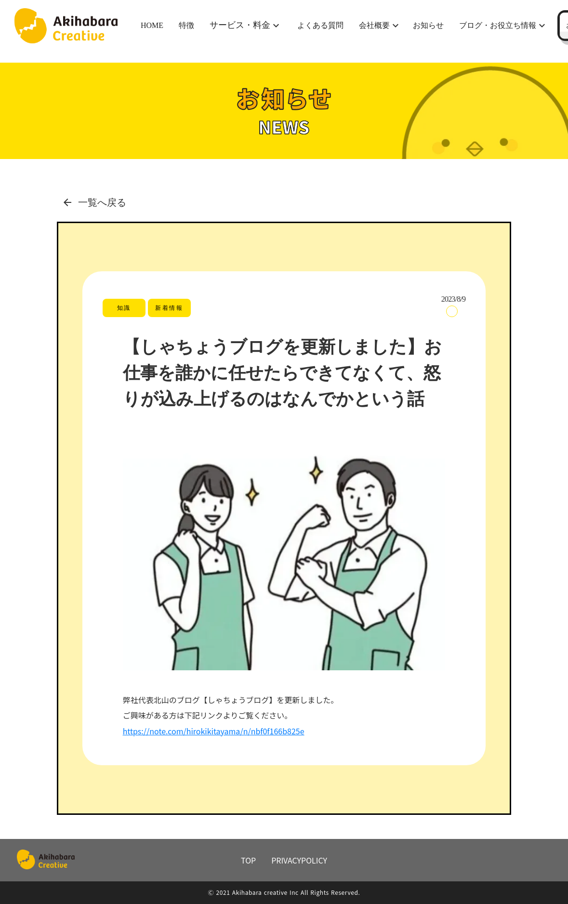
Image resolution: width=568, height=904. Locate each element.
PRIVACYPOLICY (299, 860)
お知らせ (428, 25)
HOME (152, 25)
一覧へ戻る (102, 202)
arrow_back (67, 202)
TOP (248, 860)
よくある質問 (320, 25)
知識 (124, 308)
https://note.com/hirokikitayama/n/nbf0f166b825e (213, 731)
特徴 (186, 25)
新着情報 (169, 308)
